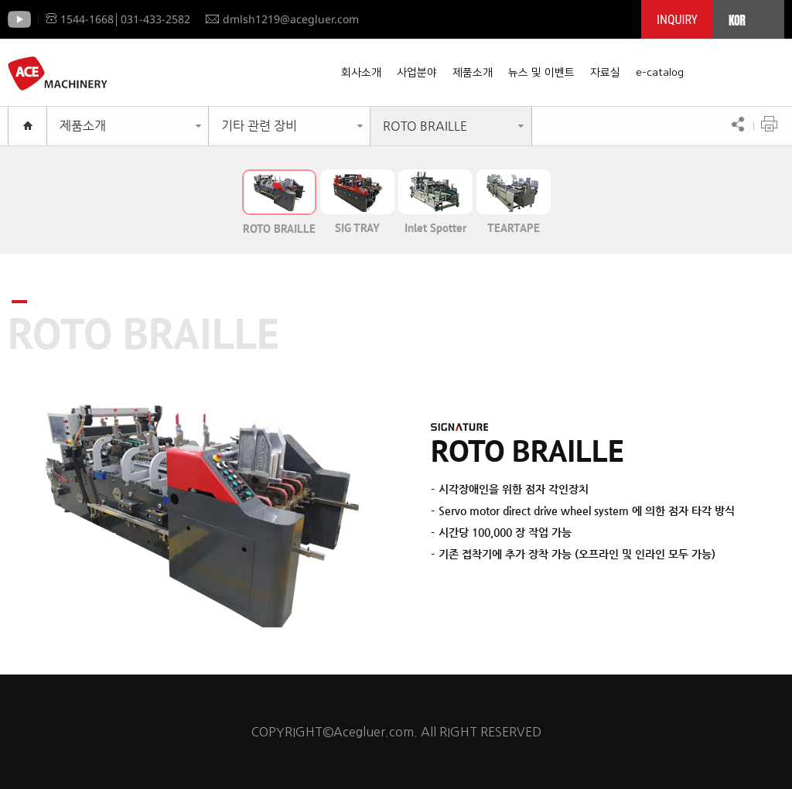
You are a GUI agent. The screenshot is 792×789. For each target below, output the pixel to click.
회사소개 (361, 73)
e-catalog (660, 73)
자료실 (605, 73)
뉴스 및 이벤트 (541, 73)
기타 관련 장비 (259, 125)
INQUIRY (677, 19)
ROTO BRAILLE (425, 125)
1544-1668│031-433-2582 (118, 19)
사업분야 (417, 73)
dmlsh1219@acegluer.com (282, 19)
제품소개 (472, 73)
